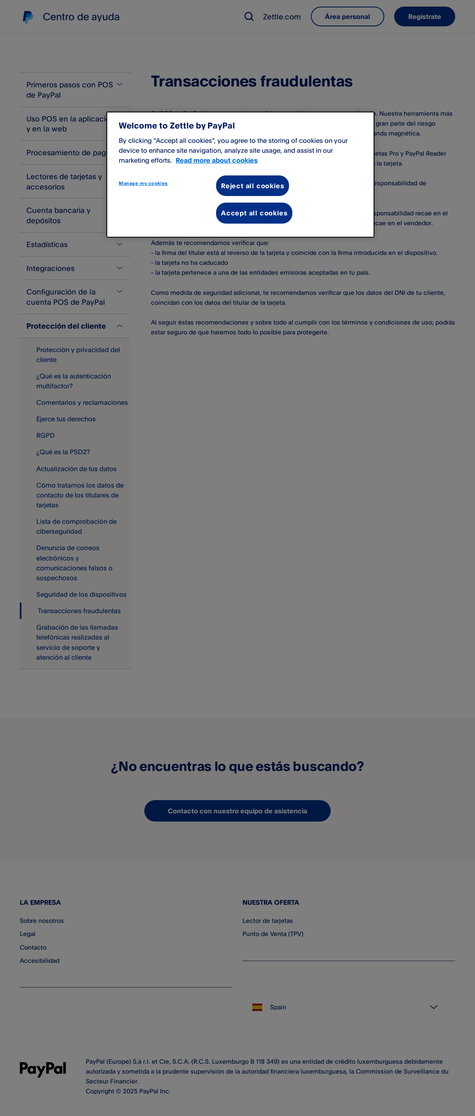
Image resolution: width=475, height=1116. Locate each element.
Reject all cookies (252, 186)
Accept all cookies (254, 213)
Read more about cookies (217, 160)
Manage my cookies (143, 183)
